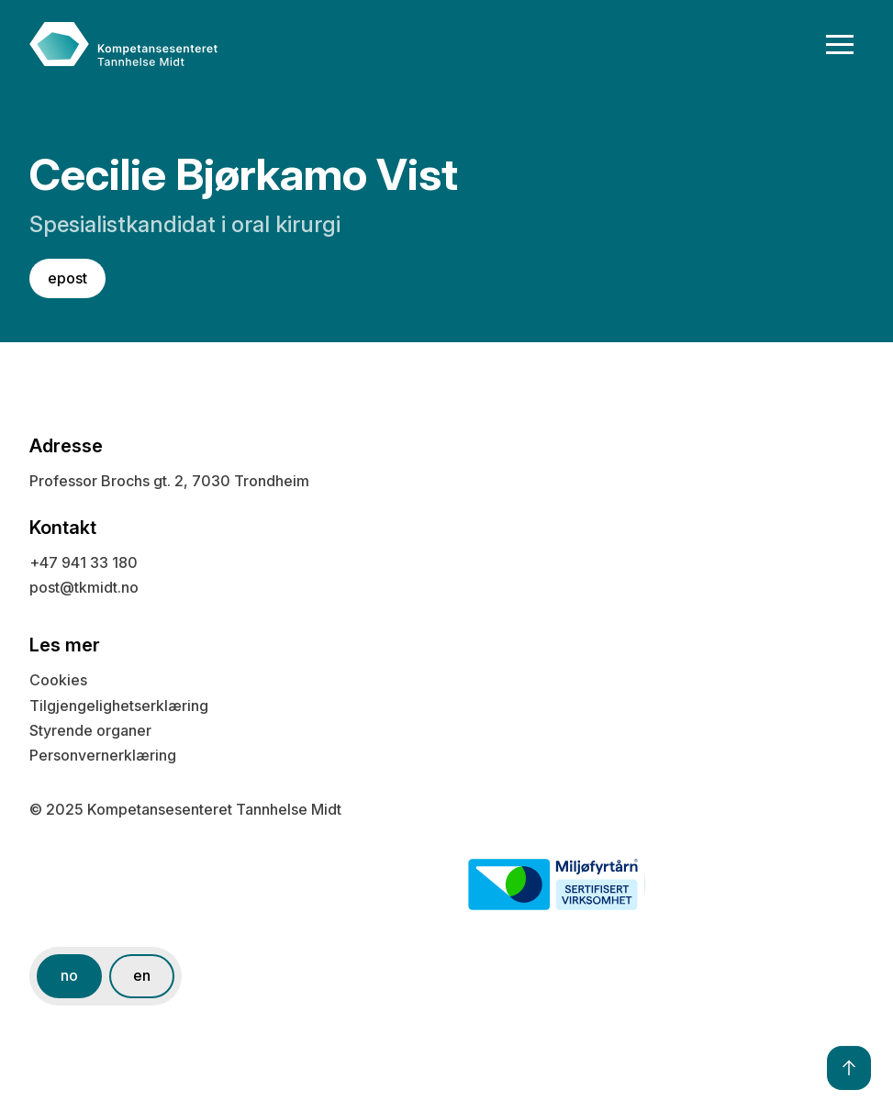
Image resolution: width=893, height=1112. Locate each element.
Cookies (58, 680)
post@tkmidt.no (84, 587)
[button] (840, 44)
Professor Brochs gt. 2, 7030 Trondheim (169, 481)
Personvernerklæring (102, 755)
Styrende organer (90, 730)
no (69, 975)
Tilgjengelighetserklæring (118, 705)
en (142, 975)
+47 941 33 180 (83, 562)
